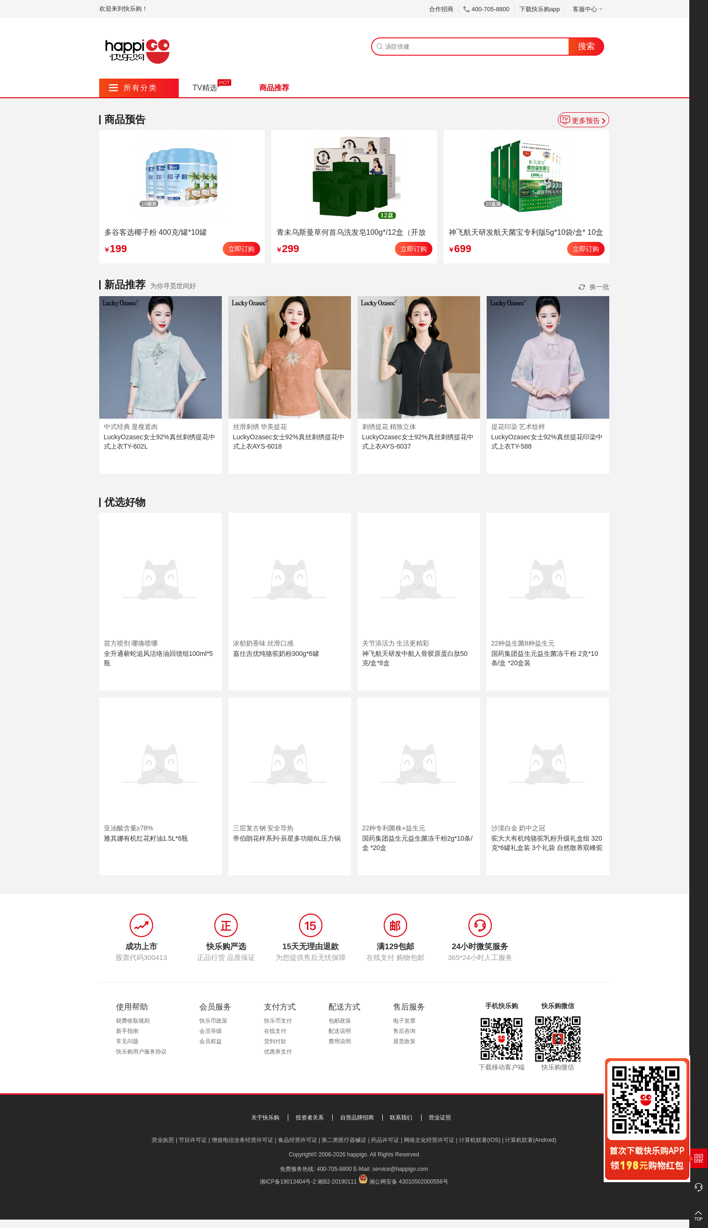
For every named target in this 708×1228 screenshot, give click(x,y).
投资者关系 (310, 1117)
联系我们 (401, 1117)
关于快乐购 (265, 1117)
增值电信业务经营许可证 (242, 1140)
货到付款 (275, 1041)
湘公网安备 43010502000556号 (408, 1181)
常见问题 (127, 1041)
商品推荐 (274, 88)
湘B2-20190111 (337, 1181)
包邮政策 (339, 1020)
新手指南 (127, 1031)
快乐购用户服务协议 (141, 1051)
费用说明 (339, 1041)
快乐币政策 (213, 1020)
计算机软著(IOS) (480, 1140)
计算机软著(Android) (530, 1140)
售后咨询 (404, 1031)
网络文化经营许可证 (429, 1140)
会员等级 (210, 1031)
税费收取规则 (133, 1020)
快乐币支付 (278, 1020)
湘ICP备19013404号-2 (288, 1181)
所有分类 (133, 88)
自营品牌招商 (357, 1117)
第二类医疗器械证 (343, 1140)
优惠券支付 (278, 1051)
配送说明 (339, 1031)
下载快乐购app (539, 9)
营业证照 (440, 1117)
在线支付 (275, 1031)
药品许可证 (385, 1140)
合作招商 (441, 9)
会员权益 (210, 1041)
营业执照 (163, 1140)
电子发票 (404, 1020)
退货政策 (404, 1041)
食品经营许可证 (297, 1140)
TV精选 (205, 88)
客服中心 (588, 9)
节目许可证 (193, 1140)
